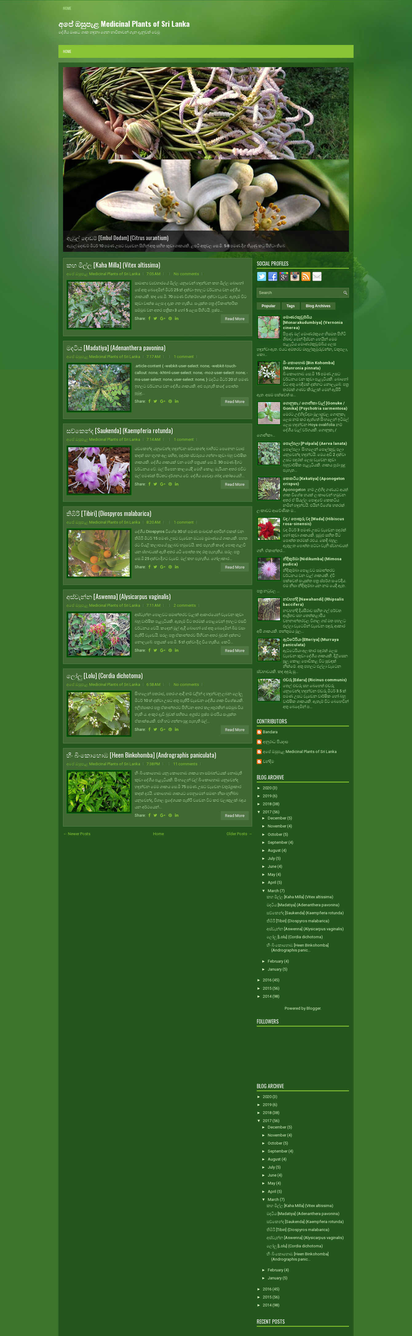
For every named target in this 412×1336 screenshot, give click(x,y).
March (274, 890)
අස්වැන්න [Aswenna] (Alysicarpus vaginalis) (118, 596)
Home (67, 8)
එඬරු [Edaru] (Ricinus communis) (315, 680)
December (277, 818)
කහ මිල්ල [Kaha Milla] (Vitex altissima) (113, 264)
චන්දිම (268, 761)
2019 (267, 796)
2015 (267, 988)
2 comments (185, 605)
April (272, 882)
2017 (267, 812)
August (275, 850)
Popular (268, 306)
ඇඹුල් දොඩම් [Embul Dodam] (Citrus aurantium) (117, 238)
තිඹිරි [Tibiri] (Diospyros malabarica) (108, 513)
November (277, 826)
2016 (267, 980)
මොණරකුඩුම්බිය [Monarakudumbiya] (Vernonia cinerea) (313, 322)
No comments (186, 274)
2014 (267, 996)
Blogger (313, 1008)
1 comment (184, 356)
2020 (267, 788)
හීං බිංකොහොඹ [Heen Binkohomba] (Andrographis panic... (298, 948)
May (272, 874)
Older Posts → (239, 833)
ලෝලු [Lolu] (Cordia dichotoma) (104, 675)
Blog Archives (318, 306)
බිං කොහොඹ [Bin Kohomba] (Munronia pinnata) (309, 365)
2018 (267, 804)
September (278, 842)
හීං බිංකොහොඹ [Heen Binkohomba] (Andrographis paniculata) (141, 754)
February (276, 961)
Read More (234, 318)
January (275, 969)
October (275, 834)
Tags (291, 306)
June (272, 866)
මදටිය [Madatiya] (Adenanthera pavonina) (115, 347)
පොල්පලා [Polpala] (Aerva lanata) (315, 443)
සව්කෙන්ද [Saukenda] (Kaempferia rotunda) (119, 430)
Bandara (270, 732)
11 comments (185, 764)
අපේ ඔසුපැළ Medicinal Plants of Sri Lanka (124, 23)
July (272, 858)
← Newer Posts (76, 833)
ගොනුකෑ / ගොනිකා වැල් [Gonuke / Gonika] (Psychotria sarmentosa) (315, 406)
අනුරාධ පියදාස (275, 741)
